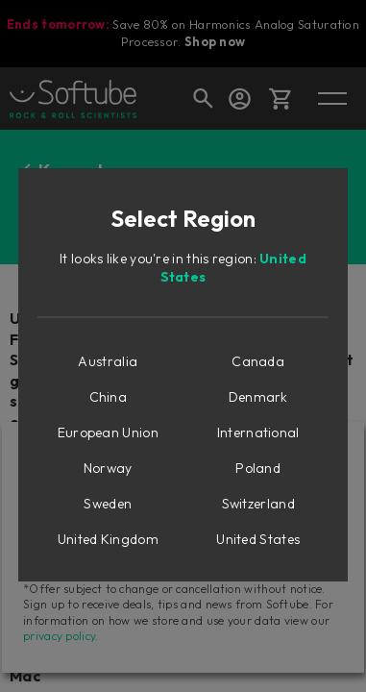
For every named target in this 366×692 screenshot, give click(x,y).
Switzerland (258, 503)
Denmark (258, 397)
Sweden (108, 503)
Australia (107, 361)
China (108, 397)
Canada (258, 361)
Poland (258, 468)
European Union (108, 432)
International (258, 432)
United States (258, 539)
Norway (108, 468)
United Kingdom (108, 539)
